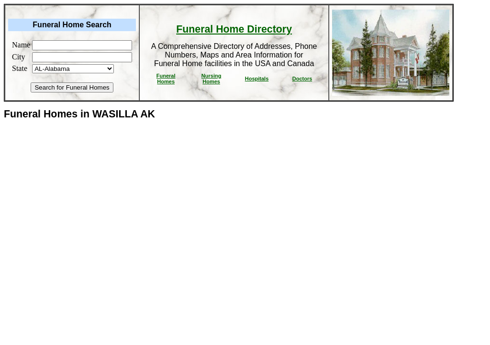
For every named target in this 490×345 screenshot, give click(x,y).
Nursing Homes (211, 78)
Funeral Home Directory (234, 29)
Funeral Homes (166, 78)
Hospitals (257, 78)
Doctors (302, 78)
